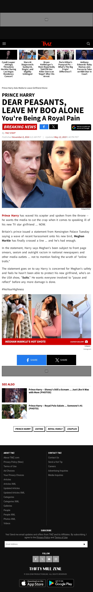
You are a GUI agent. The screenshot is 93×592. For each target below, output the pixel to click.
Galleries (8, 506)
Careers (52, 466)
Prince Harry (22, 428)
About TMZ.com (11, 457)
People (7, 510)
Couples (72, 428)
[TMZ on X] (42, 559)
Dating (39, 428)
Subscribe (84, 544)
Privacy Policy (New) (13, 462)
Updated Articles (12, 488)
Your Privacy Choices (14, 475)
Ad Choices (9, 470)
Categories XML (11, 501)
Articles (7, 479)
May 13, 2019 (60, 137)
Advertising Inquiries (58, 470)
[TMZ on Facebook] (36, 559)
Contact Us (53, 457)
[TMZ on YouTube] (49, 559)
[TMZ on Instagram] (56, 559)
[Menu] (4, 43)
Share (31, 360)
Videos (7, 523)
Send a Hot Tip (55, 462)
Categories (9, 497)
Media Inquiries (55, 475)
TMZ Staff (10, 132)
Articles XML (10, 484)
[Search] (88, 43)
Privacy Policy (43, 537)
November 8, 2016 (20, 137)
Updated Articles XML (14, 492)
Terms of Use (10, 466)
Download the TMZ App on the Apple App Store (32, 583)
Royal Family (55, 428)
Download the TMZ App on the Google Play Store (60, 583)
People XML (9, 514)
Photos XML (9, 519)
